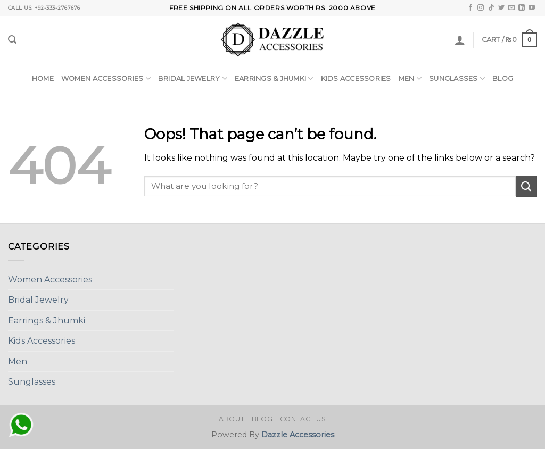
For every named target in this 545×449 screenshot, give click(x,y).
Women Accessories (106, 78)
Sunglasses (457, 78)
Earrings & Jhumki (274, 78)
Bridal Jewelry (192, 78)
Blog (502, 78)
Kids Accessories (356, 78)
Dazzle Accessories (297, 434)
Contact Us (303, 419)
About (231, 419)
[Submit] (526, 186)
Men (410, 78)
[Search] (12, 39)
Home (43, 78)
